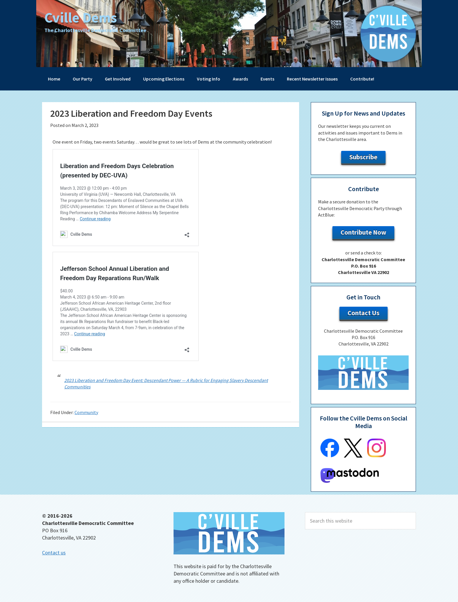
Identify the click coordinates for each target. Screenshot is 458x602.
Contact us (54, 552)
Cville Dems (81, 17)
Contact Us (363, 313)
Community (86, 412)
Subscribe (363, 157)
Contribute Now (363, 232)
